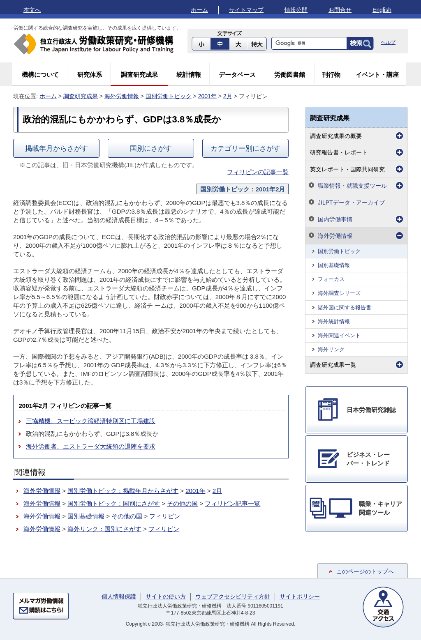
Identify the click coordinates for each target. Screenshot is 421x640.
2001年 (207, 96)
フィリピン (164, 516)
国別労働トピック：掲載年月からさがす (122, 490)
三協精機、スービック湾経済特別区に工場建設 (90, 420)
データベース (237, 74)
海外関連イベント (339, 335)
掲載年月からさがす (56, 148)
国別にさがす (151, 148)
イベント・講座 (377, 74)
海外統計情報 (334, 321)
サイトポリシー (300, 596)
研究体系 (89, 74)
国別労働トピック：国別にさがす (113, 503)
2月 (227, 96)
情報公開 (296, 10)
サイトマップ (246, 10)
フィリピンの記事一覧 (258, 171)
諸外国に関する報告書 (344, 307)
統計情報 (188, 74)
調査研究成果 (139, 74)
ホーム (199, 10)
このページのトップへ (365, 571)
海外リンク (331, 349)
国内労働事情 (335, 219)
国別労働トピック (169, 96)
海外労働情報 (121, 96)
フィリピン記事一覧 (232, 503)
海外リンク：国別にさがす (104, 528)
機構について (40, 74)
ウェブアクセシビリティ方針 (232, 596)
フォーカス (331, 279)
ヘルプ (388, 42)
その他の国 (182, 503)
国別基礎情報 (85, 516)
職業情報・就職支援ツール (352, 185)
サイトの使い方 (166, 596)
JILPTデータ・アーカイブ (351, 202)
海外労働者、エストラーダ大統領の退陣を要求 (90, 446)
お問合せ (340, 10)
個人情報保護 (119, 596)
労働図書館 (289, 74)
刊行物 (331, 74)
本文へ (32, 10)
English (381, 10)
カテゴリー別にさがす (245, 148)
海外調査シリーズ (339, 293)
